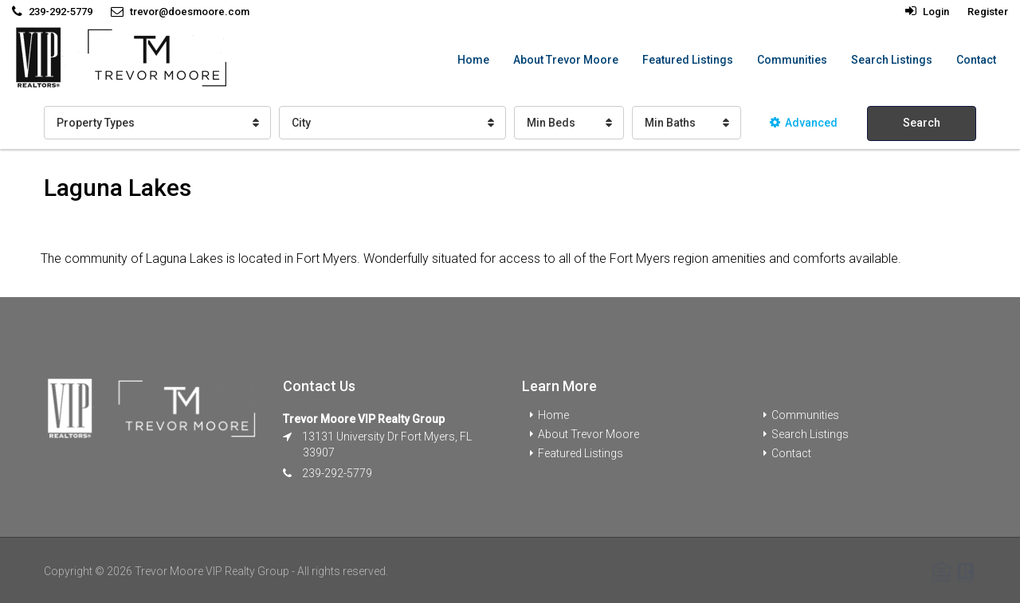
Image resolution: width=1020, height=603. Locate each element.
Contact (976, 59)
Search (921, 122)
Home (473, 59)
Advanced (804, 122)
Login (927, 12)
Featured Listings (687, 59)
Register (987, 12)
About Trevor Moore (565, 59)
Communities (792, 59)
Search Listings (891, 59)
